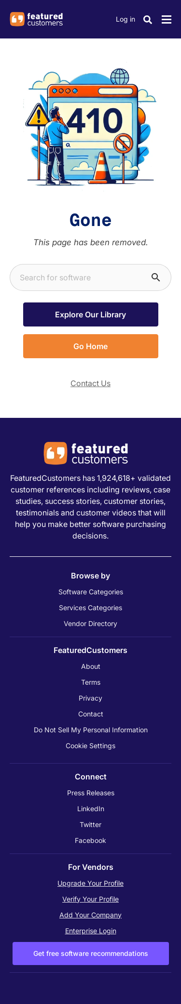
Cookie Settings (90, 745)
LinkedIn (90, 808)
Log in (125, 19)
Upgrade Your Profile (90, 883)
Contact (90, 714)
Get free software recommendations (90, 953)
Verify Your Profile (90, 899)
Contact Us (90, 383)
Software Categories (90, 592)
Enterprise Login (90, 931)
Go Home (90, 346)
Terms (90, 682)
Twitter (90, 824)
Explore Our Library (90, 314)
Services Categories (90, 607)
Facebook (90, 840)
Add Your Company (90, 915)
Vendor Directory (90, 623)
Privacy (90, 698)
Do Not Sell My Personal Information (91, 730)
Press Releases (90, 793)
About (90, 666)
